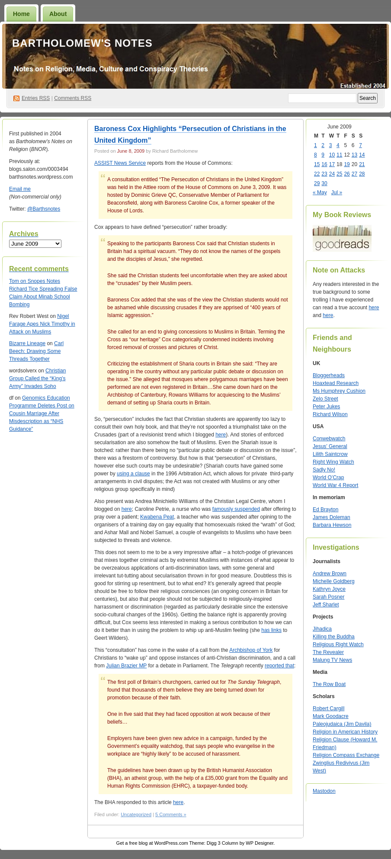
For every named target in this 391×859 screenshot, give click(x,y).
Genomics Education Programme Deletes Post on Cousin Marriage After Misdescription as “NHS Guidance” (41, 413)
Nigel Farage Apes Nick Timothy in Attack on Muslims (42, 324)
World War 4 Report (335, 485)
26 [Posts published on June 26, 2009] (346, 174)
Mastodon (324, 791)
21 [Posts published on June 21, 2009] (362, 164)
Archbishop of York (250, 650)
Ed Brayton (325, 509)
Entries (36, 98)
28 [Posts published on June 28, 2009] (362, 174)
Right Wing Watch (333, 462)
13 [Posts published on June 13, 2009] (354, 155)
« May (320, 192)
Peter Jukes (326, 407)
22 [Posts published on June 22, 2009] (317, 174)
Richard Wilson (330, 414)
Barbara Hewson (332, 525)
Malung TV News (332, 660)
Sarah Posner (328, 597)
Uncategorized (136, 814)
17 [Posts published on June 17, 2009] (332, 164)
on (18, 281)
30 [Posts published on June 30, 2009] (324, 183)
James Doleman (331, 517)
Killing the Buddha (334, 637)
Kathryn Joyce (329, 589)
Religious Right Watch (338, 644)
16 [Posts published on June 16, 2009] (324, 164)
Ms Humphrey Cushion (339, 391)
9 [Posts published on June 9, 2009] (322, 155)
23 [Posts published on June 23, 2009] (324, 174)
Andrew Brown (329, 574)
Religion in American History (345, 732)
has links (271, 630)
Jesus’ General (330, 446)
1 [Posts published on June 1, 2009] (315, 145)
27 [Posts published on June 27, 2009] (354, 174)
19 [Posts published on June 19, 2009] (346, 164)
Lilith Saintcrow (330, 454)
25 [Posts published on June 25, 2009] (339, 174)
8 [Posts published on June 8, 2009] (315, 155)
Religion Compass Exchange (346, 755)
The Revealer (328, 652)
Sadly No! (324, 470)
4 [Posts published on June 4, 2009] (338, 145)
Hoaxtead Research (336, 383)
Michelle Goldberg (334, 581)
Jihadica (322, 629)
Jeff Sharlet (326, 605)
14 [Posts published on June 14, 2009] (362, 155)
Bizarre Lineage (27, 343)
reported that (279, 666)
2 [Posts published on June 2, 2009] (322, 145)
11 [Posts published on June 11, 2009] (339, 155)
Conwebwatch (329, 439)
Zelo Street (325, 399)
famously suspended (236, 509)
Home (21, 13)
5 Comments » (170, 814)
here (220, 435)
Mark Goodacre (331, 716)
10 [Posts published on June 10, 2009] (332, 155)
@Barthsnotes (43, 209)
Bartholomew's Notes (82, 43)
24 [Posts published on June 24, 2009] (332, 174)
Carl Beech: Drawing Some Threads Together (36, 351)
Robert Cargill (328, 708)
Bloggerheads (329, 375)
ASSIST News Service (120, 163)
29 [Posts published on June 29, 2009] (317, 183)
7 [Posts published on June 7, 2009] (360, 145)
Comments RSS (72, 98)
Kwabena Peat (157, 517)
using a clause (133, 474)
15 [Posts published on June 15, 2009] (317, 164)
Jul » (336, 192)
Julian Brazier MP (126, 666)
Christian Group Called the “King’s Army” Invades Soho (37, 378)
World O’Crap (328, 477)
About (58, 13)
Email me (20, 189)
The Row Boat (329, 684)
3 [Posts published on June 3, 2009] (330, 145)
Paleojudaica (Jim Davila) (342, 724)
